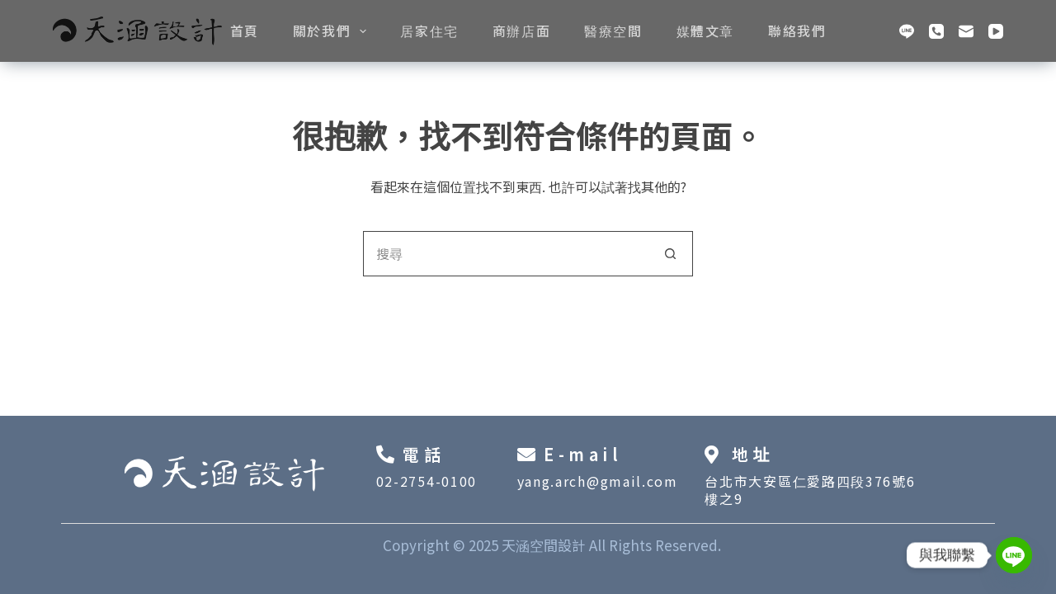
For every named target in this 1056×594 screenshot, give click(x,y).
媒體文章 (705, 30)
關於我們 (333, 30)
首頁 (244, 30)
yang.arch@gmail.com (597, 481)
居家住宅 (429, 30)
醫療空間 (613, 30)
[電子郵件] (966, 31)
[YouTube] (995, 31)
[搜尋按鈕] (670, 253)
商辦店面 (521, 30)
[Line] (906, 31)
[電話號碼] (936, 31)
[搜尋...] (505, 253)
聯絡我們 (797, 30)
